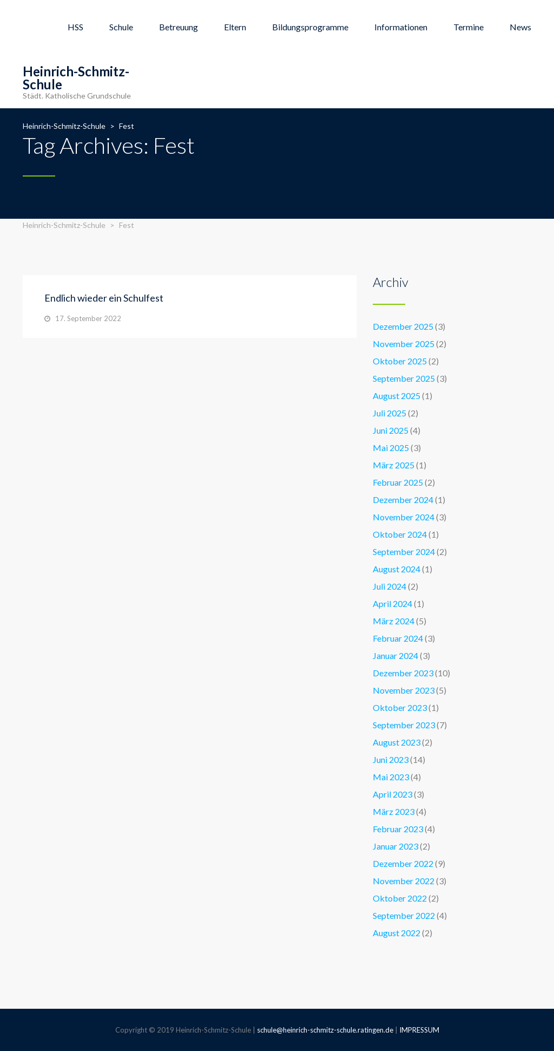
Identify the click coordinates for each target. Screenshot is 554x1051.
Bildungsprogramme (310, 27)
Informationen (400, 27)
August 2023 (396, 742)
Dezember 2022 (403, 863)
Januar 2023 (395, 846)
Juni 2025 (390, 430)
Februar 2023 (398, 829)
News (520, 27)
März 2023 (393, 811)
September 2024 (404, 551)
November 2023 (403, 690)
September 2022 (404, 915)
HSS (75, 27)
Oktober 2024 (400, 534)
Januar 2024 (395, 655)
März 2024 (393, 621)
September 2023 (404, 725)
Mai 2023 (391, 777)
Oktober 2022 (400, 898)
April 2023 (392, 794)
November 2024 (403, 517)
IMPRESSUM (419, 1030)
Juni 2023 (390, 759)
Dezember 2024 (403, 499)
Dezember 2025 (403, 326)
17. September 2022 (88, 318)
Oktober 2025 (400, 361)
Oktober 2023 (400, 707)
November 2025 (403, 343)
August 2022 (396, 933)
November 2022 (403, 881)
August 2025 (396, 395)
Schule (121, 27)
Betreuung (178, 27)
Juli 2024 (389, 586)
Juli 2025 (389, 413)
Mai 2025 (391, 447)
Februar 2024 (398, 638)
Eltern (235, 27)
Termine (468, 27)
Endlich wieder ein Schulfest (103, 298)
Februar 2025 (398, 482)
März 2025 (393, 465)
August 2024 (396, 569)
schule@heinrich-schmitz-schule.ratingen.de (325, 1030)
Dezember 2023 (403, 673)
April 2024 (392, 603)
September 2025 (404, 378)
